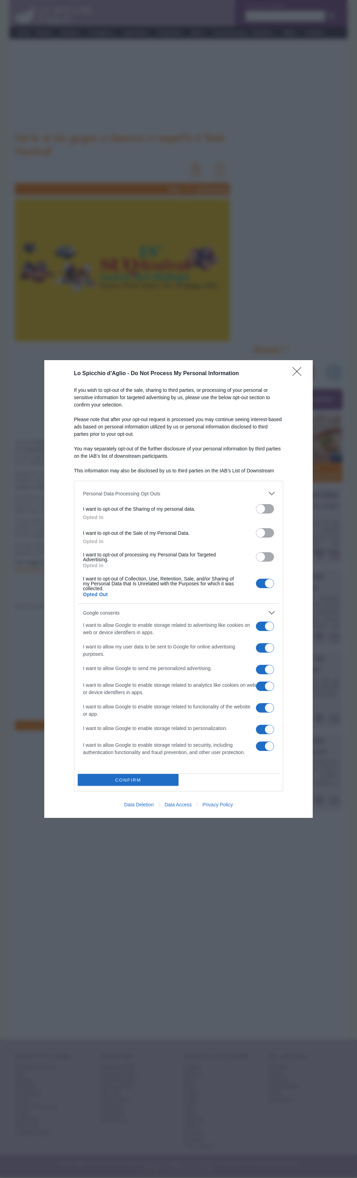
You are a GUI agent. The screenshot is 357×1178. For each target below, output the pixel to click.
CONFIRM (128, 780)
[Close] (299, 373)
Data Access (178, 804)
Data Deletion (139, 804)
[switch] (265, 509)
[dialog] (178, 589)
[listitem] (178, 493)
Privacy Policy (218, 804)
